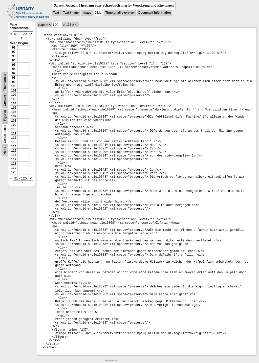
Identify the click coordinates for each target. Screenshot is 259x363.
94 (13, 60)
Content (5, 100)
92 (13, 52)
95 (13, 64)
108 (13, 120)
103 (13, 99)
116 (13, 155)
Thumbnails (5, 82)
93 (13, 56)
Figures (5, 115)
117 (13, 159)
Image (86, 12)
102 (13, 95)
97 (13, 73)
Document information (154, 12)
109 (13, 125)
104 (13, 103)
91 (13, 47)
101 (13, 90)
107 (13, 116)
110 (13, 129)
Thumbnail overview (119, 12)
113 (13, 142)
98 (13, 77)
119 (13, 168)
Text (56, 12)
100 (13, 86)
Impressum (111, 360)
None (5, 150)
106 (13, 112)
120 (13, 172)
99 (13, 82)
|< (47, 25)
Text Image (71, 12)
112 (13, 138)
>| (76, 25)
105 (13, 107)
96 (13, 69)
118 (13, 163)
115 (13, 150)
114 (13, 146)
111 (13, 133)
